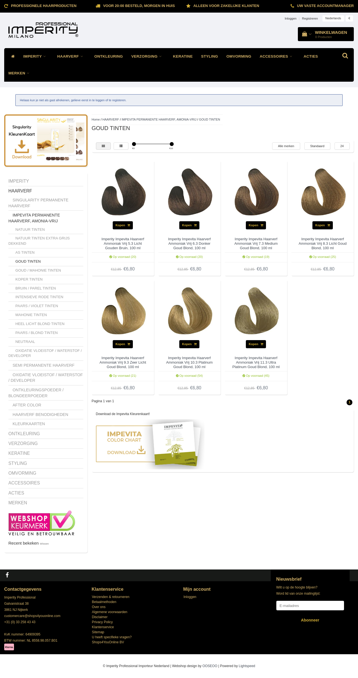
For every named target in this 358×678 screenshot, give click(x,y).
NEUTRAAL (25, 342)
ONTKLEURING (108, 56)
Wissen (44, 543)
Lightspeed (247, 666)
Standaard (317, 146)
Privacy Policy (102, 622)
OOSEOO (209, 666)
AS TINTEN (25, 252)
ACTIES (310, 56)
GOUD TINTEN (28, 261)
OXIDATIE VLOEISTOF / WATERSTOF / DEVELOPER (45, 353)
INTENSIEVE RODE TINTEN (39, 297)
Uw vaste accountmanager (325, 6)
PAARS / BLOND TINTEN (36, 333)
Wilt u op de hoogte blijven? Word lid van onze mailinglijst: (298, 590)
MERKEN (20, 73)
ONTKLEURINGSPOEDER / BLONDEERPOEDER (35, 393)
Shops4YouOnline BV (108, 642)
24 (342, 146)
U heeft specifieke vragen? (112, 637)
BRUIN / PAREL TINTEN (35, 288)
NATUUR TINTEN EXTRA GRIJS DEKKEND (39, 241)
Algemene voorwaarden (110, 612)
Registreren (310, 18)
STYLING (209, 56)
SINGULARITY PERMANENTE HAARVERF (38, 203)
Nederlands (333, 18)
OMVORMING (239, 56)
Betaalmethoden (104, 602)
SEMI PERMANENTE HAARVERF (43, 365)
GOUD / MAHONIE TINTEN (38, 270)
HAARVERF (71, 56)
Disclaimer (100, 617)
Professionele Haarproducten (43, 6)
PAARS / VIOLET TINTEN (36, 306)
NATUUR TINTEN (30, 229)
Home (96, 119)
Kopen (123, 225)
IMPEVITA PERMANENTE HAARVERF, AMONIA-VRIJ (34, 218)
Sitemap (98, 632)
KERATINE (183, 56)
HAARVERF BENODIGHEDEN (40, 414)
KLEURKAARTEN (29, 424)
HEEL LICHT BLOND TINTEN (40, 324)
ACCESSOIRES (277, 56)
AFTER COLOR (27, 405)
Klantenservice (103, 627)
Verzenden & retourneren (110, 597)
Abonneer (310, 620)
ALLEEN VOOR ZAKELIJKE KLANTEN (226, 6)
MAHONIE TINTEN (31, 315)
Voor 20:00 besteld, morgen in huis (139, 6)
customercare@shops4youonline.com (32, 616)
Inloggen (290, 18)
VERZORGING (147, 56)
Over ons (99, 607)
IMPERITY (36, 56)
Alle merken (286, 146)
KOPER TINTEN (29, 279)
